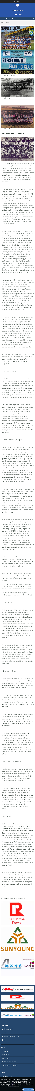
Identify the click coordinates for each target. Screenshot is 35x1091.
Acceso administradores (10, 1065)
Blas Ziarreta (15, 631)
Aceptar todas (28, 1089)
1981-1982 (12, 647)
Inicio (2, 22)
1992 (27, 683)
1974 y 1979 (6, 395)
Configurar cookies (13, 1086)
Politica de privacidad (9, 1062)
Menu (18, 14)
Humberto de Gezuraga (25, 842)
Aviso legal (5, 1058)
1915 (15, 307)
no (4, 1040)
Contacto (5, 1051)
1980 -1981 (17, 610)
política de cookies (17, 1084)
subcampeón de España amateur (17, 407)
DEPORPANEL (18, 1)
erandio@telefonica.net (11, 1036)
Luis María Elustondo (20, 858)
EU (33, 18)
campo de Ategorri (16, 342)
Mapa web (5, 1055)
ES (30, 18)
